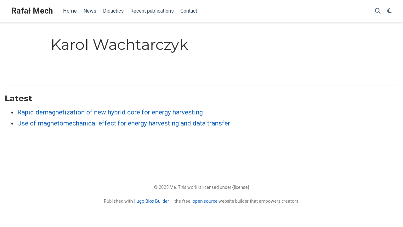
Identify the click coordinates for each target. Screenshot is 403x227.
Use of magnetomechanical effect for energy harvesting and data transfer (123, 123)
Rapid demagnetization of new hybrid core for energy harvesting (110, 112)
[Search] (378, 11)
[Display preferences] (389, 11)
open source (205, 201)
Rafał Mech (32, 10)
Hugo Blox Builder (151, 201)
